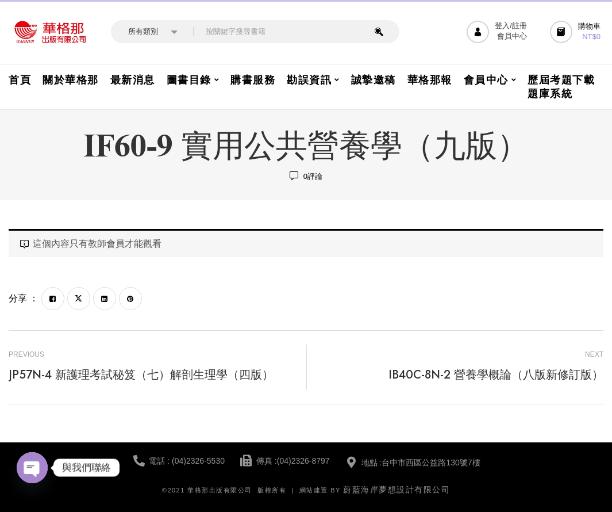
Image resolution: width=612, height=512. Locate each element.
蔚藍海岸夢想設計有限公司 (396, 489)
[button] (576, 32)
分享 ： (24, 298)
